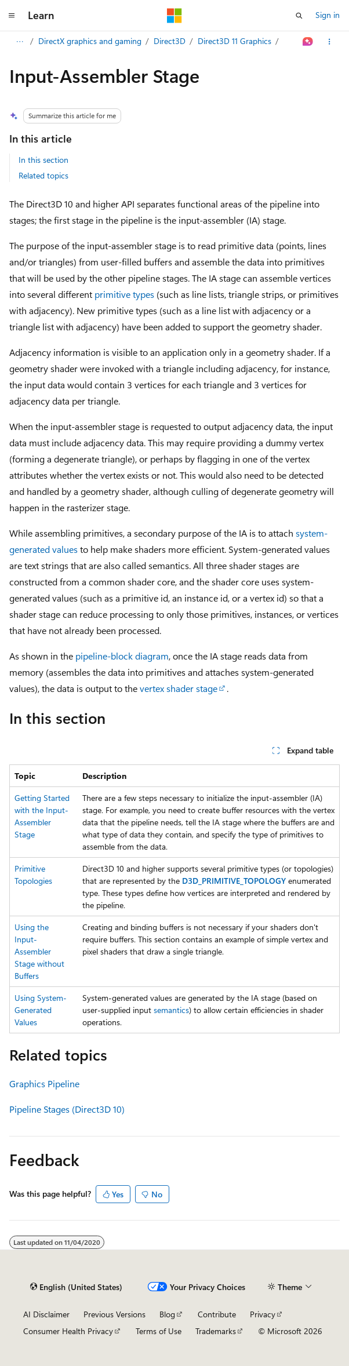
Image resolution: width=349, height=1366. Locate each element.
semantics (171, 1009)
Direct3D (170, 40)
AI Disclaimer (46, 1314)
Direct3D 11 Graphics (234, 40)
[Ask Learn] (308, 41)
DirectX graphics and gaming (89, 40)
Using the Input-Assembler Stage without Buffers (39, 951)
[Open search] (299, 15)
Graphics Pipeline (44, 1083)
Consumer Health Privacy (68, 1330)
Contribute (217, 1314)
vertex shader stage (178, 688)
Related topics (43, 175)
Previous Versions (114, 1314)
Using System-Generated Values (40, 1010)
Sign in (327, 14)
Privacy (262, 1314)
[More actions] (329, 41)
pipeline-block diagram (122, 656)
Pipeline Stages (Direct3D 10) (67, 1109)
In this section (43, 159)
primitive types (124, 294)
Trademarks (215, 1330)
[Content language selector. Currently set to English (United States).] (76, 1287)
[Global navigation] (11, 15)
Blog (167, 1314)
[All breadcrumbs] (19, 41)
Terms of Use (158, 1330)
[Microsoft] (174, 15)
